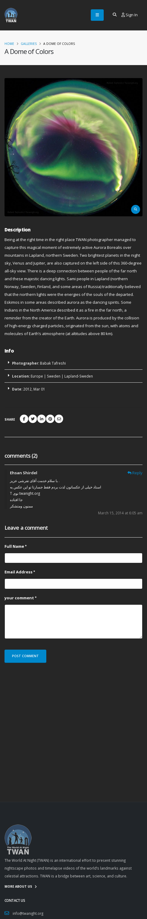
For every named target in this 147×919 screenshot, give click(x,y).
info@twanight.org (28, 913)
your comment (19, 598)
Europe (37, 376)
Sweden (53, 376)
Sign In (129, 14)
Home (9, 44)
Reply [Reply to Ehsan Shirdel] (137, 472)
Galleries (29, 44)
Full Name (14, 546)
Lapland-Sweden (78, 376)
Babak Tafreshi (53, 363)
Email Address (18, 572)
